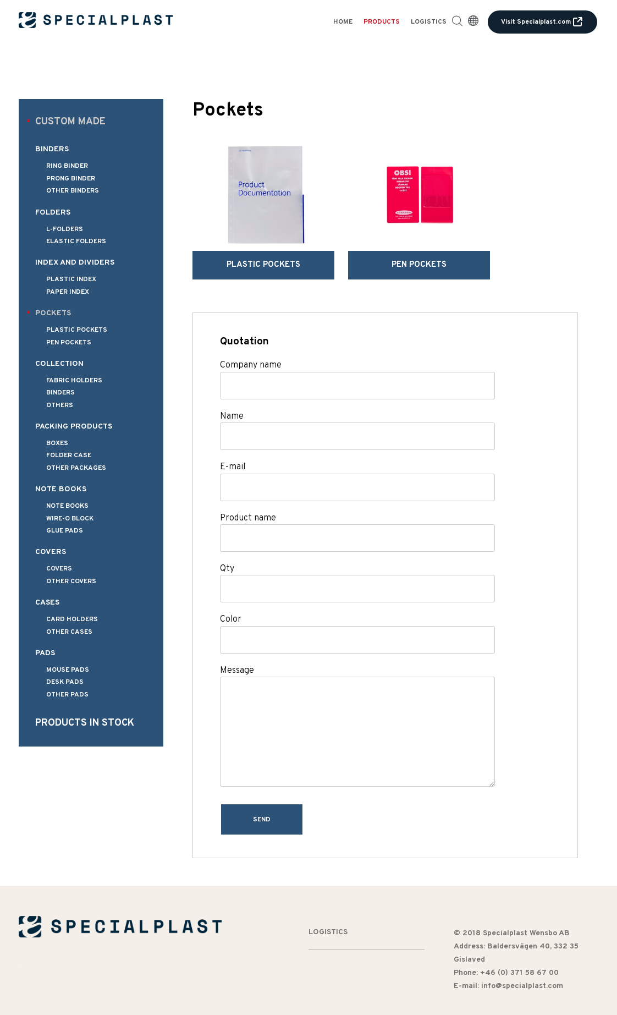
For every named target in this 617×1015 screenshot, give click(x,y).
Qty (227, 552)
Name (232, 400)
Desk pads (65, 682)
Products (381, 22)
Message (237, 654)
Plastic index (71, 279)
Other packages (76, 468)
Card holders (72, 619)
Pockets (53, 313)
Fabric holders (74, 380)
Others (59, 405)
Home (342, 22)
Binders (52, 149)
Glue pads (64, 530)
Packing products (73, 426)
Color (230, 603)
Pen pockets (68, 342)
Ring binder (67, 166)
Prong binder (70, 178)
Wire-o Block (69, 518)
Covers (50, 552)
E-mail (232, 451)
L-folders (64, 229)
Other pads (67, 694)
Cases (47, 602)
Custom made (70, 122)
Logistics (429, 22)
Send (263, 803)
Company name (251, 349)
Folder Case (68, 455)
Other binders (72, 190)
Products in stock (84, 723)
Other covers (71, 581)
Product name (248, 501)
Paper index (67, 292)
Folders (52, 212)
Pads (45, 653)
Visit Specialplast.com (542, 22)
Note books (60, 489)
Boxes (57, 443)
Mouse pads (67, 670)
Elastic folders (76, 241)
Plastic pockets (76, 330)
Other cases (69, 632)
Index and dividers (74, 262)
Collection (59, 364)
